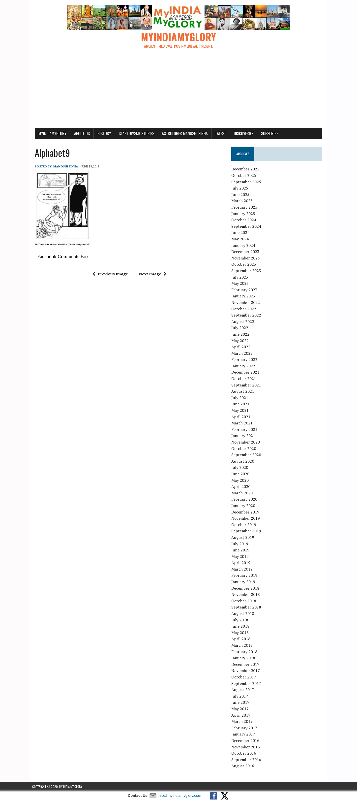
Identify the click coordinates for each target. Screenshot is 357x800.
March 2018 (242, 645)
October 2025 (244, 175)
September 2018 (247, 607)
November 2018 (246, 594)
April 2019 (241, 563)
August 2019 (243, 537)
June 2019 (241, 550)
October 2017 (244, 677)
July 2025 (240, 188)
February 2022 (245, 359)
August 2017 (243, 690)
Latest (218, 133)
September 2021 (247, 385)
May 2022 (240, 340)
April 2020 (241, 486)
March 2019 (242, 569)
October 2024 (244, 220)
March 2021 (242, 423)
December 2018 (246, 588)
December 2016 (246, 740)
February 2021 (245, 429)
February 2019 (245, 575)
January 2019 (244, 582)
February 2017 (245, 728)
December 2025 (246, 169)
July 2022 (240, 328)
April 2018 (241, 639)
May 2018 (240, 633)
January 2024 (244, 245)
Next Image (151, 274)
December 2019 (246, 512)
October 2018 (244, 601)
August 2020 (243, 461)
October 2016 (244, 753)
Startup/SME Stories (134, 133)
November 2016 (246, 747)
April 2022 (241, 347)
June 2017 (241, 702)
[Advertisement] (178, 91)
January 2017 (244, 734)
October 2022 (244, 309)
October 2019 (244, 524)
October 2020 (244, 448)
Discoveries (241, 133)
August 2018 (243, 613)
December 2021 (246, 372)
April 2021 (241, 416)
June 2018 (241, 626)
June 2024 (241, 232)
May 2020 (240, 480)
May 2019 (240, 556)
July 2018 (240, 620)
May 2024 (240, 239)
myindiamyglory (50, 133)
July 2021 (240, 398)
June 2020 (241, 474)
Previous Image (109, 274)
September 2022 (247, 315)
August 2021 (243, 391)
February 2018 (245, 651)
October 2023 (244, 264)
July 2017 (240, 696)
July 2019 (240, 543)
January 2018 (244, 658)
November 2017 (246, 670)
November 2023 (246, 258)
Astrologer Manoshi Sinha (182, 133)
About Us (79, 133)
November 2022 (246, 302)
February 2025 (245, 207)
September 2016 (247, 759)
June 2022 (241, 334)
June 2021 (241, 404)
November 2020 (246, 442)
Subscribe (267, 133)
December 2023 (246, 252)
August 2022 (243, 321)
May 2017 (240, 709)
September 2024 (247, 226)
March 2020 (242, 493)
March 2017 (242, 721)
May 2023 (240, 283)
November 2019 (246, 518)
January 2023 (244, 296)
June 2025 (241, 194)
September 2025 (247, 182)
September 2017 (247, 683)
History (102, 133)
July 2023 (240, 277)
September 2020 (247, 455)
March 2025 (242, 201)
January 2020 (244, 506)
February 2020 (245, 499)
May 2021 (240, 410)
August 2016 (243, 766)
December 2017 (246, 664)
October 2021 (244, 379)
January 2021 (244, 436)
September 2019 (247, 531)
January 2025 (244, 213)
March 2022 (242, 353)
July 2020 (240, 467)
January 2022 (244, 366)
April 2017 (241, 715)
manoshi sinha (63, 166)
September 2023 (247, 271)
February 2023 (245, 289)
